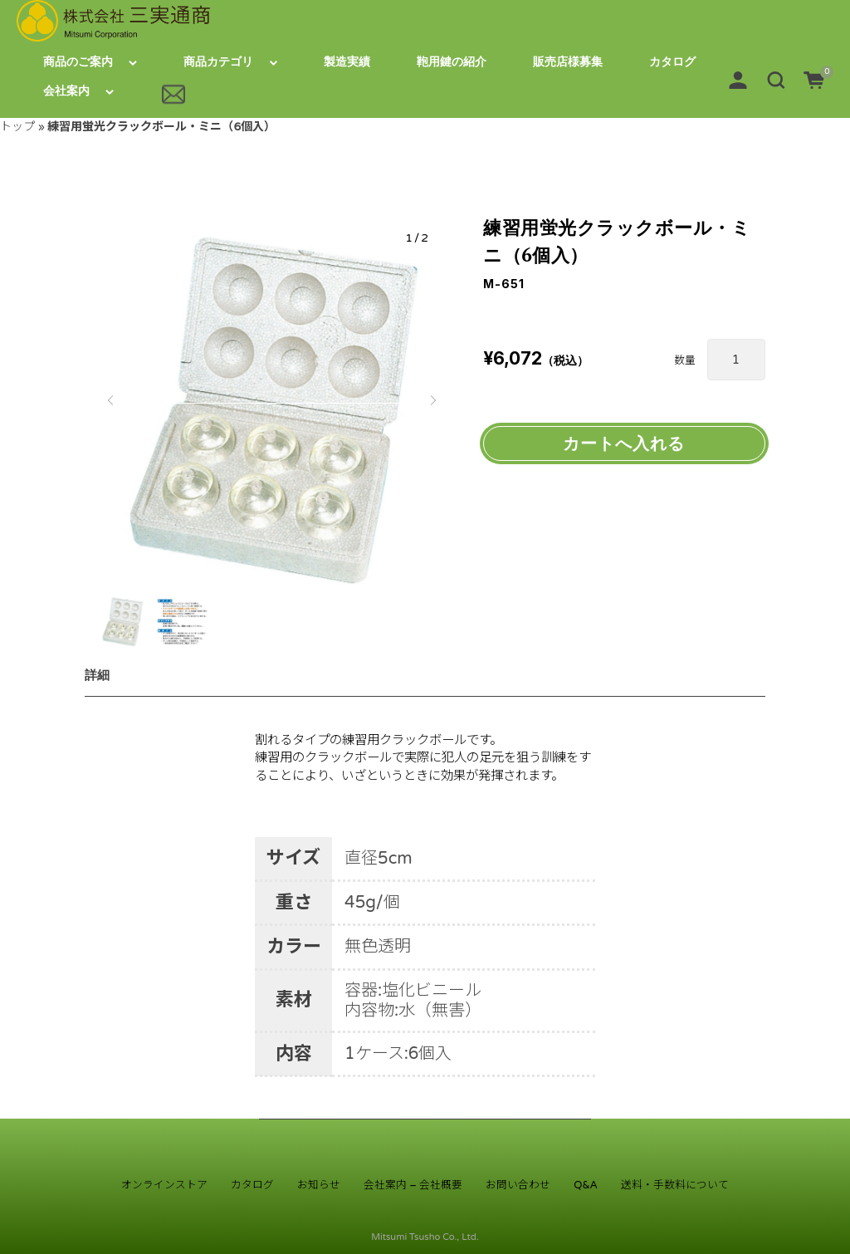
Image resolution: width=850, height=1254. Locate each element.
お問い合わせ (518, 1185)
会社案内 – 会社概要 (413, 1185)
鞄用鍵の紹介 (451, 62)
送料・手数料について (675, 1185)
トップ (17, 127)
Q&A (586, 1185)
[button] (776, 79)
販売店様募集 (568, 62)
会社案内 (66, 91)
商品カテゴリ (218, 62)
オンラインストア (164, 1185)
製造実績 (347, 62)
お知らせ (318, 1185)
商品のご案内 (78, 62)
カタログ (672, 62)
